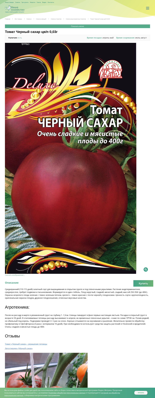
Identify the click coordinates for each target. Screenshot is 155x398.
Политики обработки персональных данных (66, 393)
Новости (32, 2)
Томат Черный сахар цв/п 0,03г (100, 19)
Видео (44, 2)
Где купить (25, 2)
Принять (141, 393)
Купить (143, 283)
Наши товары (9, 2)
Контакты (51, 2)
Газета (39, 2)
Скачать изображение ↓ (15, 275)
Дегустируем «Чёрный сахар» (19, 348)
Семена (17, 2)
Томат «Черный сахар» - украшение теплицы (26, 344)
